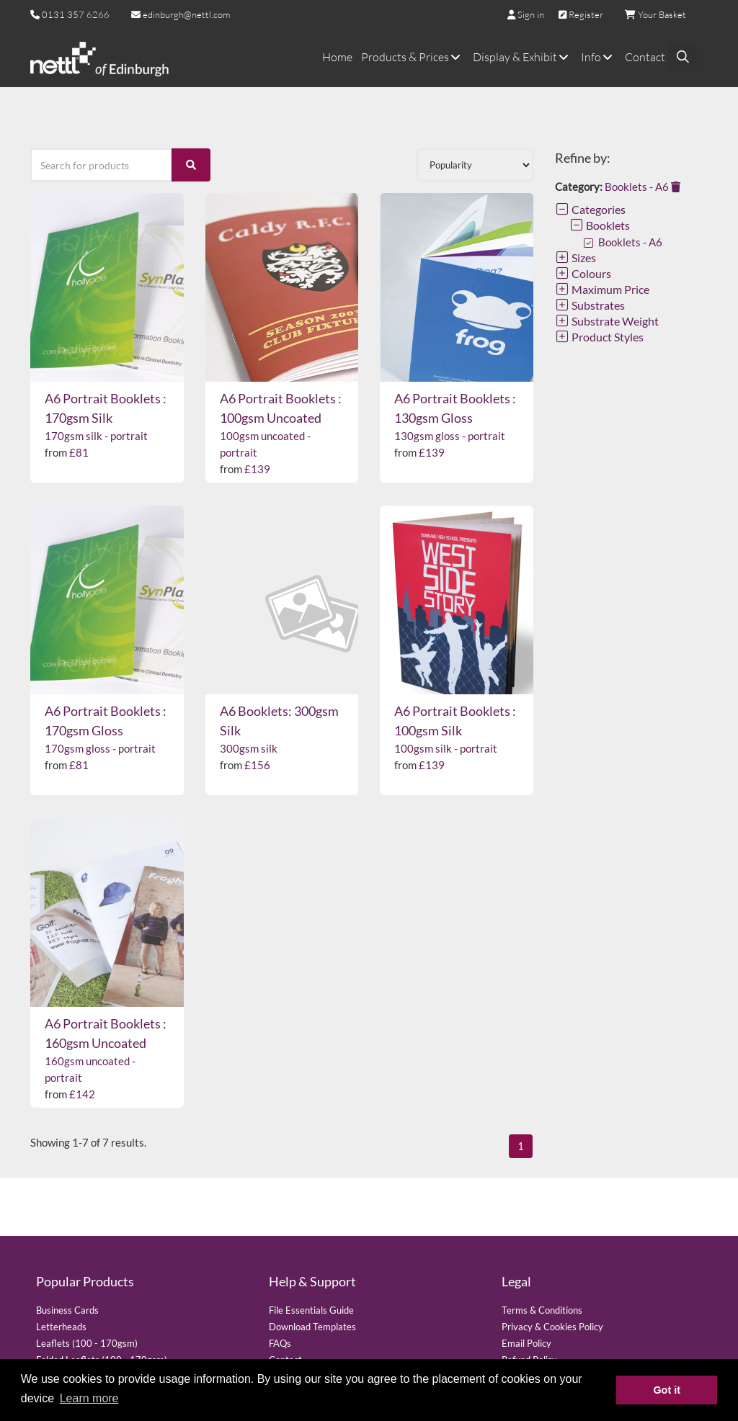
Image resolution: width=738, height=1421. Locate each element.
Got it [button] (666, 1390)
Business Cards (67, 1310)
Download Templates (312, 1326)
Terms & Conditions (542, 1310)
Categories (590, 209)
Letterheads (61, 1326)
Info (598, 57)
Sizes (575, 257)
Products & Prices (412, 57)
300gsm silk (248, 748)
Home (337, 57)
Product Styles (599, 337)
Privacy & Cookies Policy (552, 1326)
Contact (645, 57)
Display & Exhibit (522, 57)
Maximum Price (602, 289)
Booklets (599, 225)
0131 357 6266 (76, 14)
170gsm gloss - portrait (100, 748)
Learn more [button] (89, 1398)
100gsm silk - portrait (445, 748)
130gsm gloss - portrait (449, 435)
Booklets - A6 (642, 186)
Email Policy (526, 1343)
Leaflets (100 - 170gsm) (87, 1343)
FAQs (280, 1343)
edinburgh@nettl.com (180, 14)
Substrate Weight (607, 321)
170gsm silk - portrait (96, 435)
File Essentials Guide (311, 1310)
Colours (583, 273)
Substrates (590, 305)
